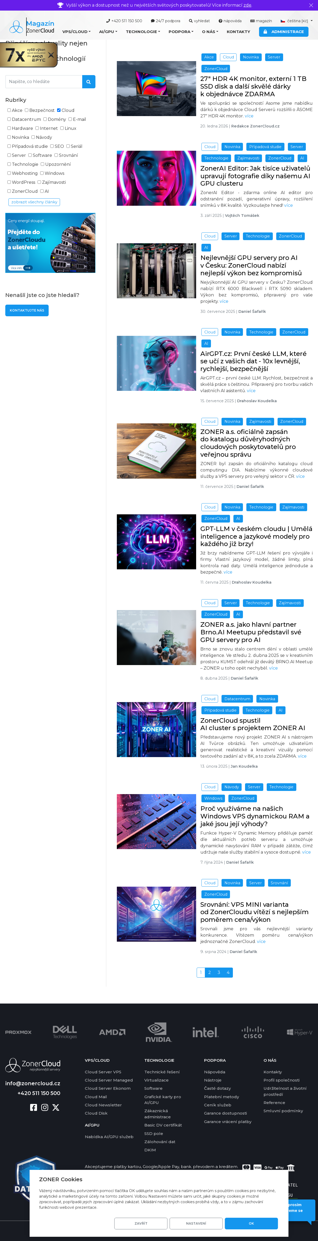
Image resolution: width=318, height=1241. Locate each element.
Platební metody (221, 1096)
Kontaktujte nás (27, 310)
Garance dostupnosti (225, 1112)
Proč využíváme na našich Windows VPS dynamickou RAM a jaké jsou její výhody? (255, 816)
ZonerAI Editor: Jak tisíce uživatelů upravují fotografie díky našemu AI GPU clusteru (255, 175)
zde (247, 5)
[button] (76, 32)
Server (19, 155)
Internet (49, 128)
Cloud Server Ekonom (108, 1087)
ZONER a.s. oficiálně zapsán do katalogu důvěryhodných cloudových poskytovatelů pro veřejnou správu (248, 443)
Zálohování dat (159, 1141)
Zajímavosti (54, 182)
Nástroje (213, 1079)
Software (42, 155)
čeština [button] (295, 21)
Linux (70, 128)
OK (259, 1223)
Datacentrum (26, 119)
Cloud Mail (96, 1096)
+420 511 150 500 (124, 21)
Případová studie (30, 146)
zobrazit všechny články (34, 202)
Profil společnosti (281, 1079)
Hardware (22, 128)
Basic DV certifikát (163, 1124)
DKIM (150, 1149)
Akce (17, 110)
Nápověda (214, 1071)
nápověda (230, 21)
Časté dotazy (217, 1087)
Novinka (20, 137)
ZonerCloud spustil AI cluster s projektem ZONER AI (252, 724)
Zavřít (178, 1223)
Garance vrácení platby (227, 1120)
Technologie (25, 164)
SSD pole (153, 1132)
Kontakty (238, 31)
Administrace (284, 31)
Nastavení (219, 1223)
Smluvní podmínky (283, 1110)
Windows (54, 173)
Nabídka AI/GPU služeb (109, 1136)
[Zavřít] (311, 5)
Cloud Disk (96, 1112)
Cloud (68, 110)
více (249, 115)
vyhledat (199, 21)
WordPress (23, 182)
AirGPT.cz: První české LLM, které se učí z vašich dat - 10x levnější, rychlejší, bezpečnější (253, 361)
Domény (57, 119)
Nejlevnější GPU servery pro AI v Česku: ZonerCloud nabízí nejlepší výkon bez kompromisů (251, 265)
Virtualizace (156, 1079)
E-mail (79, 119)
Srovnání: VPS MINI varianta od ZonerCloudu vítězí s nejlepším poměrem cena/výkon (254, 912)
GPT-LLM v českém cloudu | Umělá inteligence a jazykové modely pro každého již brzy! (256, 536)
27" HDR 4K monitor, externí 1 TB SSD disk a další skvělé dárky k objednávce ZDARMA (253, 86)
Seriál (76, 146)
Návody (44, 137)
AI (47, 191)
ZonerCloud (25, 191)
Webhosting (25, 173)
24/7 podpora (165, 21)
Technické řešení (162, 1071)
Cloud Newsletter (103, 1104)
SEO (59, 146)
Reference (274, 1102)
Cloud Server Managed (109, 1079)
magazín (261, 21)
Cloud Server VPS (103, 1071)
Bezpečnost (42, 110)
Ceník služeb (217, 1104)
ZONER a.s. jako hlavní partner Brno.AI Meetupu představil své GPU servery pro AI (250, 632)
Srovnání (68, 155)
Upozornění (58, 164)
